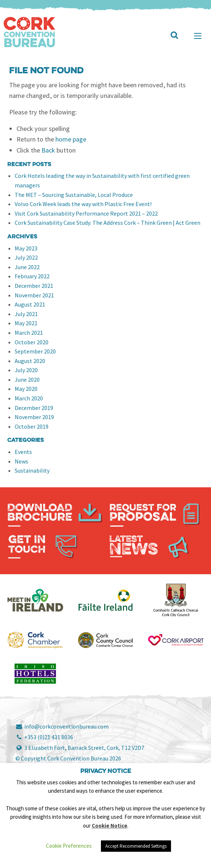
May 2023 (26, 248)
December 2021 (34, 285)
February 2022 (32, 276)
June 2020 (27, 379)
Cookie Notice (109, 825)
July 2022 (26, 257)
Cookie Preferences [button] (69, 845)
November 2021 (34, 295)
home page (70, 139)
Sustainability (32, 470)
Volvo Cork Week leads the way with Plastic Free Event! (83, 204)
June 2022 (27, 267)
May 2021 (26, 323)
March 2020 (29, 398)
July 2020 (26, 370)
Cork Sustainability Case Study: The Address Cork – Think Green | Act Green (107, 222)
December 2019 (34, 407)
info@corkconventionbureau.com (62, 726)
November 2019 (34, 417)
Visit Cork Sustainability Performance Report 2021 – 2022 (86, 213)
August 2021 (30, 304)
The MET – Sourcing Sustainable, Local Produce (74, 194)
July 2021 (26, 314)
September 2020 (35, 351)
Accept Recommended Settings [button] (136, 846)
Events (23, 451)
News (21, 461)
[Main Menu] (197, 36)
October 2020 (31, 342)
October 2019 (31, 426)
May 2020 (26, 388)
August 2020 (30, 360)
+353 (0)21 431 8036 (44, 737)
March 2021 (29, 332)
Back (48, 150)
